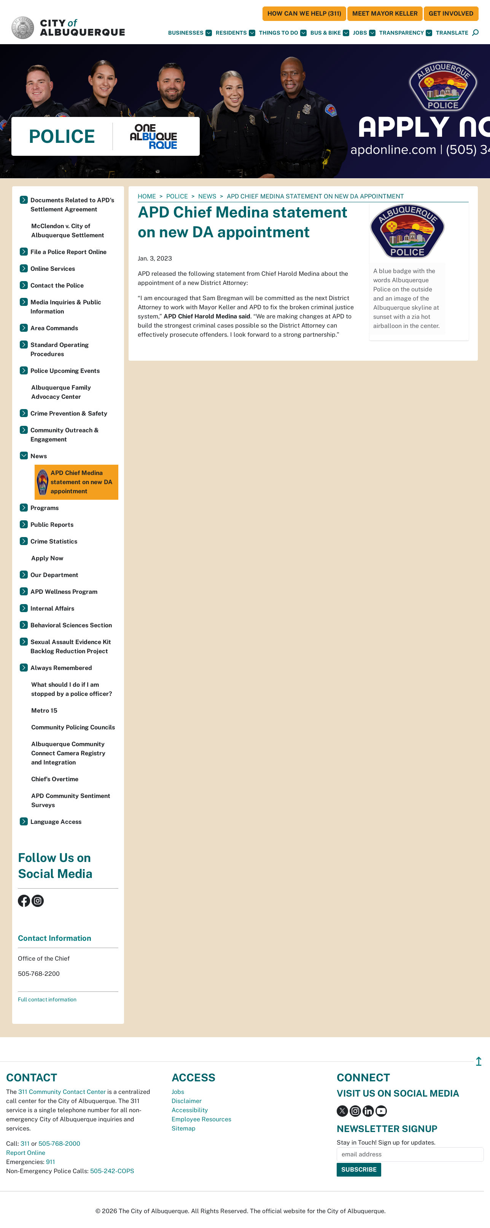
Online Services (52, 268)
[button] (452, 33)
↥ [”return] (479, 1061)
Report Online (25, 1152)
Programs (44, 508)
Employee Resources (201, 1119)
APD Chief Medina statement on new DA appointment (75, 482)
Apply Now (47, 558)
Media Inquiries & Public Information (65, 307)
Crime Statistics (53, 541)
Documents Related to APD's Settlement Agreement (72, 205)
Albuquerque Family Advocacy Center (61, 392)
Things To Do (283, 33)
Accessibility (190, 1110)
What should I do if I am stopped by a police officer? (71, 689)
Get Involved (451, 13)
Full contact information (47, 999)
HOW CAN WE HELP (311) (304, 13)
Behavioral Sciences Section (71, 625)
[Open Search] (475, 33)
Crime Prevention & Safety (68, 413)
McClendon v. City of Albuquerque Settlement (67, 230)
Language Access (55, 821)
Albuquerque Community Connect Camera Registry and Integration (68, 753)
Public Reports (51, 524)
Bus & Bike (329, 33)
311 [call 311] (25, 1143)
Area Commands (54, 328)
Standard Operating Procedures (59, 349)
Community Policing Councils (73, 727)
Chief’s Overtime (54, 779)
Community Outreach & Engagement (64, 435)
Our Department (54, 575)
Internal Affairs (52, 608)
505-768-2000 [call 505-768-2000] (59, 1143)
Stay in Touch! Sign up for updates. (386, 1142)
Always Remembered (61, 668)
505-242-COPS (112, 1171)
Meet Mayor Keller (385, 13)
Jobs (364, 33)
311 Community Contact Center (62, 1091)
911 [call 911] (50, 1162)
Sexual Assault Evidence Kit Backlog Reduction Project (70, 646)
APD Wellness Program (63, 591)
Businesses (190, 33)
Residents (235, 33)
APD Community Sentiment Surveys (70, 800)
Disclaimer (187, 1101)
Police (177, 196)
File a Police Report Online (68, 252)
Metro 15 (44, 710)
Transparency (405, 33)
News (207, 196)
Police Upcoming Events (65, 370)
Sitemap (184, 1128)
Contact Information (54, 938)
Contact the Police (57, 285)
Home (147, 196)
